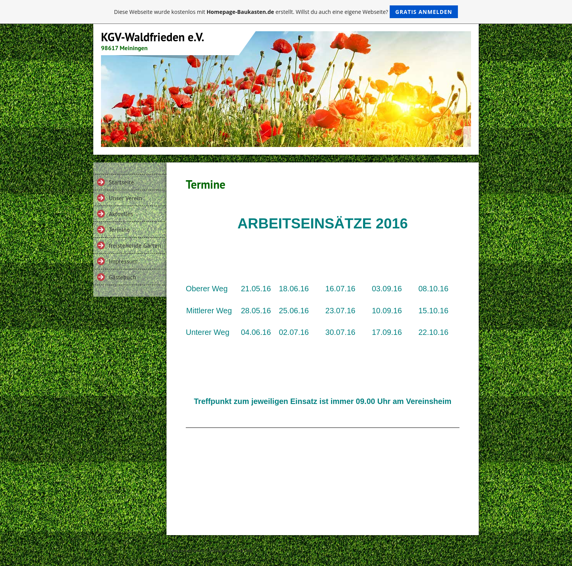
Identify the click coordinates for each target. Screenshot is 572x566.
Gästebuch (122, 277)
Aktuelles (121, 214)
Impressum (123, 261)
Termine (119, 229)
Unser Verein (125, 198)
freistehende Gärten (135, 245)
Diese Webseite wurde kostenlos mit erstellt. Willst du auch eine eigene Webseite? (286, 11)
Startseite (121, 182)
